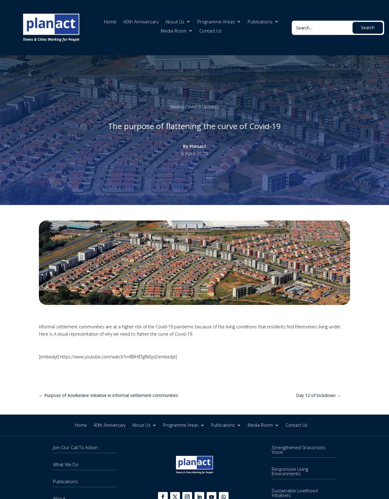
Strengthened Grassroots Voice (298, 449)
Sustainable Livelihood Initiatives (295, 492)
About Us (174, 22)
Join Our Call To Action (75, 447)
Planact (198, 146)
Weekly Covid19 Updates (194, 107)
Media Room (174, 31)
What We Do (65, 464)
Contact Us (210, 31)
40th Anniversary (141, 22)
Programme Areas (216, 22)
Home (110, 22)
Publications (260, 22)
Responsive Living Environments (290, 471)
